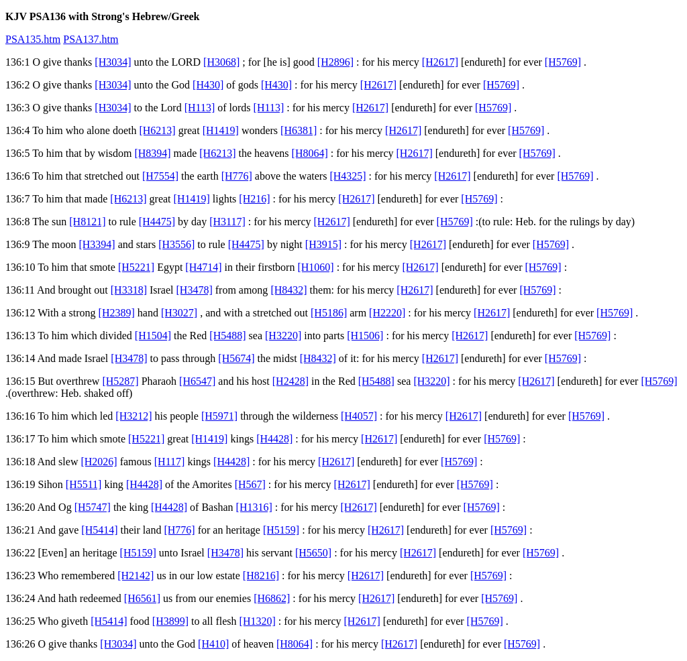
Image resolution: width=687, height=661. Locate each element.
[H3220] (283, 335)
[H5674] (236, 358)
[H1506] (365, 335)
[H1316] (254, 507)
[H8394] (152, 153)
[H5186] (329, 312)
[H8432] (288, 290)
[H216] (254, 198)
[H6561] (142, 598)
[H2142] (135, 575)
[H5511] (84, 484)
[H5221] (136, 267)
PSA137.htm (90, 39)
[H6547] (197, 381)
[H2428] (290, 381)
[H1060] (315, 267)
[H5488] (227, 335)
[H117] (169, 461)
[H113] (199, 107)
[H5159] (281, 530)
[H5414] (99, 530)
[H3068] (221, 62)
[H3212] (133, 416)
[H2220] (387, 312)
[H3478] (194, 290)
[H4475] (157, 221)
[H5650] (313, 552)
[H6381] (298, 130)
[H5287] (120, 381)
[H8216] (261, 575)
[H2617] (440, 62)
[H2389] (117, 312)
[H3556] (176, 244)
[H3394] (96, 244)
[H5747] (92, 507)
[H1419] (221, 130)
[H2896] (335, 62)
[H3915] (323, 244)
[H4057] (359, 416)
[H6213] (157, 130)
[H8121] (87, 221)
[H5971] (219, 416)
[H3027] (179, 312)
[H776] (236, 176)
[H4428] (274, 438)
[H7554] (160, 176)
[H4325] (347, 176)
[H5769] (563, 62)
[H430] (208, 85)
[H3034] (113, 62)
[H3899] (170, 621)
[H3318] (129, 290)
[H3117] (227, 221)
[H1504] (153, 335)
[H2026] (99, 461)
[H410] (213, 644)
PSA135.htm (32, 39)
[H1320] (258, 621)
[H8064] (310, 153)
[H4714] (203, 267)
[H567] (250, 484)
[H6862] (272, 598)
